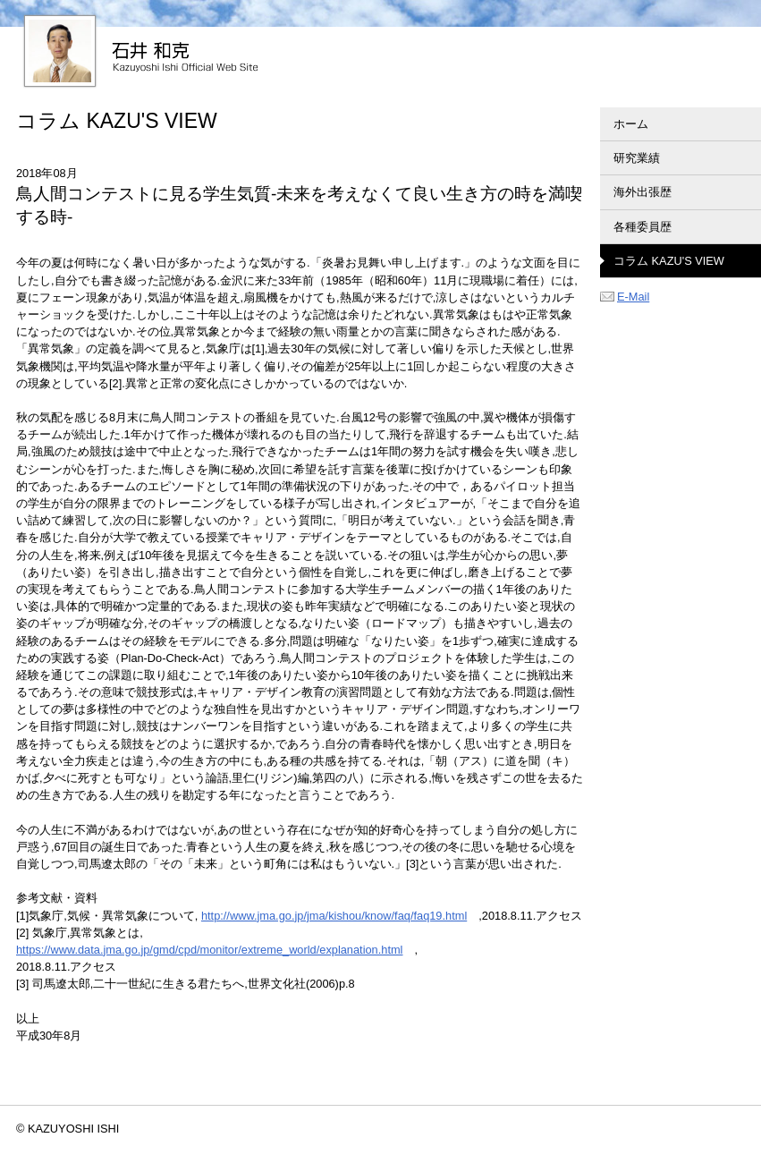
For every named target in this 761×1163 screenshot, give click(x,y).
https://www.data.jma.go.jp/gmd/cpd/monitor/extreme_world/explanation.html (209, 949)
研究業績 (636, 158)
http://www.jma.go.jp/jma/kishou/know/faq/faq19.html (334, 915)
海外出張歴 (642, 192)
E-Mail (624, 296)
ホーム (630, 124)
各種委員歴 (642, 226)
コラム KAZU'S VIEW (668, 260)
